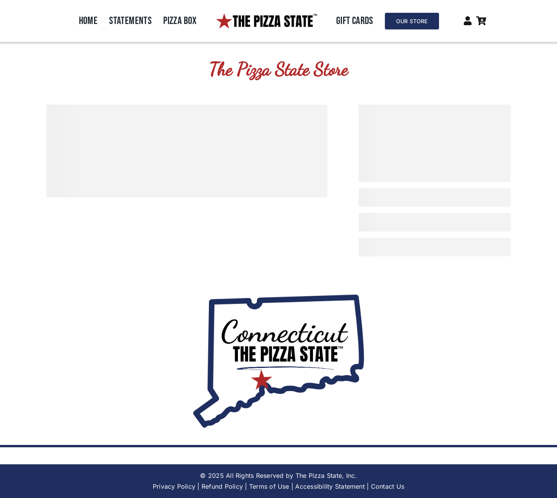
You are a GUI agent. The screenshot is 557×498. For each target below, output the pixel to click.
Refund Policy (222, 486)
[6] (266, 16)
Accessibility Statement (330, 486)
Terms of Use (269, 486)
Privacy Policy (174, 486)
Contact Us (387, 486)
